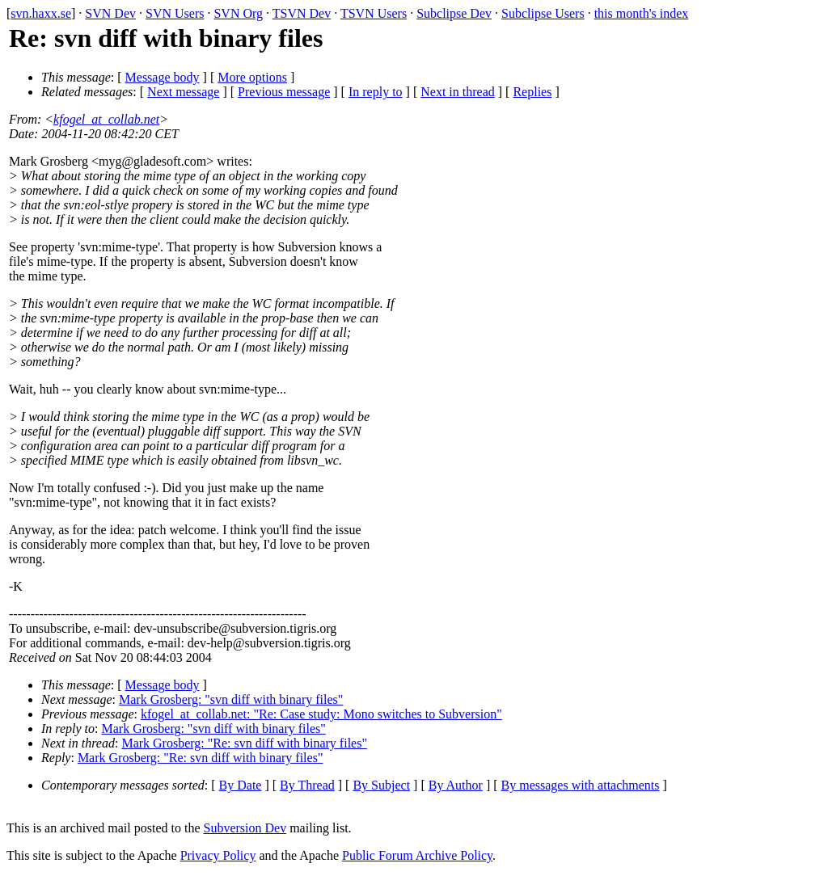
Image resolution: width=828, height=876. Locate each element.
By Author (456, 785)
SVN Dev (110, 13)
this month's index (641, 13)
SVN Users (175, 13)
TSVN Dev (301, 13)
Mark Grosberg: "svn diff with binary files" (231, 699)
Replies (532, 92)
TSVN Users (373, 13)
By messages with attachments (580, 785)
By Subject (381, 785)
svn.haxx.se (41, 13)
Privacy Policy (218, 855)
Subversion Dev (245, 828)
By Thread (307, 785)
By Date (240, 785)
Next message (183, 92)
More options (252, 77)
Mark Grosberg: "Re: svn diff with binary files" (244, 743)
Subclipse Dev (454, 13)
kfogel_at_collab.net (106, 119)
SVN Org (238, 13)
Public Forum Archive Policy (417, 855)
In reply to (376, 92)
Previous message (284, 92)
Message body (162, 77)
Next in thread (457, 92)
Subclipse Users (543, 13)
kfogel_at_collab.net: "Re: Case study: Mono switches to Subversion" (321, 714)
